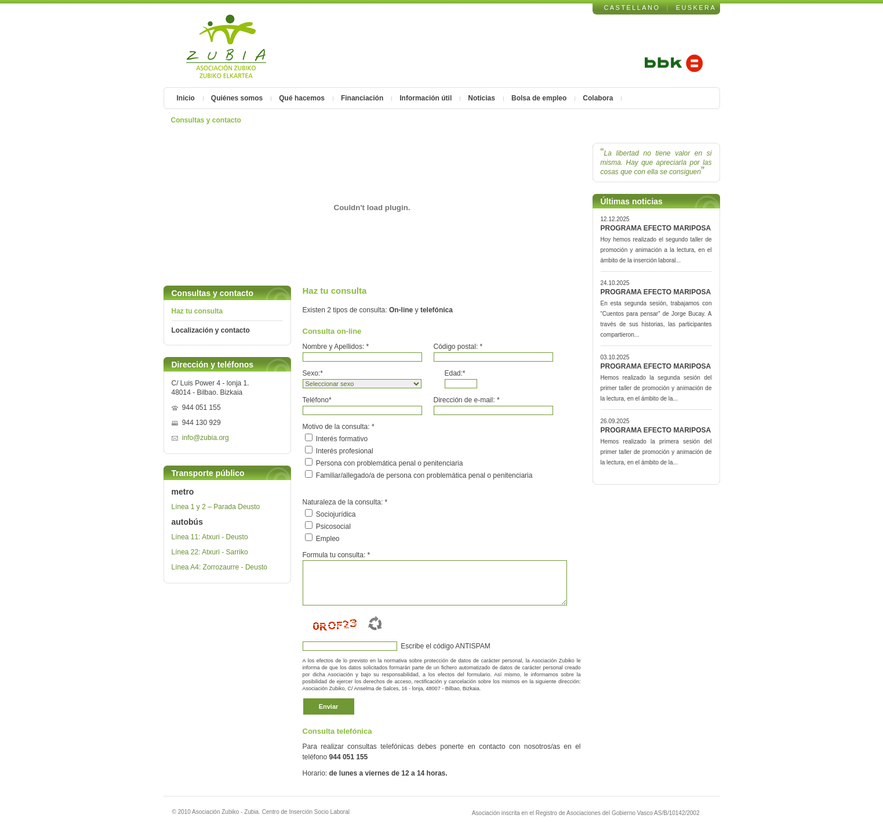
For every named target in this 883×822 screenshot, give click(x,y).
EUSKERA (696, 7)
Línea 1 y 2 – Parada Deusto (216, 507)
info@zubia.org (205, 438)
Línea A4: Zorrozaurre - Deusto (219, 567)
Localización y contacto (211, 330)
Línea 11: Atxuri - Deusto (210, 537)
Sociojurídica (336, 514)
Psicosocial (333, 526)
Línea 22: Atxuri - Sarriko (210, 552)
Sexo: (313, 373)
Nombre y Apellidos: (336, 346)
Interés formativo (342, 439)
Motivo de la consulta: (339, 427)
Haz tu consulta (197, 311)
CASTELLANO (632, 7)
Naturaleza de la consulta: (345, 502)
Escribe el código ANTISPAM (444, 646)
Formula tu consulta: (336, 555)
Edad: (455, 373)
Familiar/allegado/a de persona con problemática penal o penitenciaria (424, 475)
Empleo (328, 539)
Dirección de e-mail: (467, 400)
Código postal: (458, 346)
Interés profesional (344, 451)
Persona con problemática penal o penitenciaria (389, 463)
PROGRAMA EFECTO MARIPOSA (656, 228)
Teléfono (317, 400)
